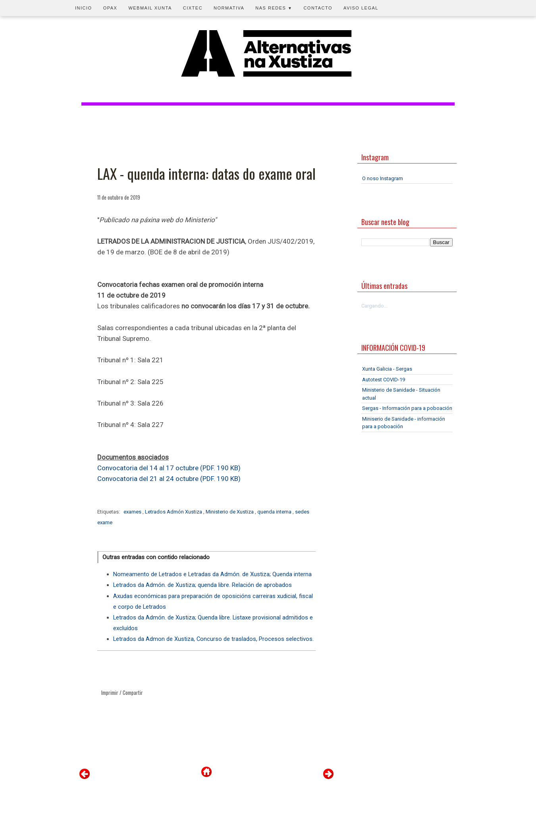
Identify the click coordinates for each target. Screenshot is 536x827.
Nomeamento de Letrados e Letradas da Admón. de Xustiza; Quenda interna (212, 574)
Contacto (317, 8)
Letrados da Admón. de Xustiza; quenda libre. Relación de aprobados (202, 585)
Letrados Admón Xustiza (174, 512)
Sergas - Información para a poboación (407, 408)
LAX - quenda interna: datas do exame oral (206, 173)
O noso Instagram (382, 178)
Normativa (229, 8)
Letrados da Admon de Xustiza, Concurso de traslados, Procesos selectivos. (213, 638)
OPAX (110, 8)
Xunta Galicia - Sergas (387, 369)
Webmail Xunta (150, 8)
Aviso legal (360, 8)
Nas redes (273, 8)
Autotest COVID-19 (383, 380)
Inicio (83, 8)
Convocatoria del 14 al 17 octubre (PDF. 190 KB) (169, 468)
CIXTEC (192, 8)
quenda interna (275, 512)
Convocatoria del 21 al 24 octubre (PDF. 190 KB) (169, 479)
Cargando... (374, 306)
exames (133, 512)
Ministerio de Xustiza (230, 512)
